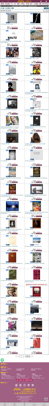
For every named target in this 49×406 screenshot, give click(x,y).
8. (35, 75)
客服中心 (14, 404)
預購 (7, 13)
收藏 (24, 404)
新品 (7, 3)
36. (33, 314)
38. (28, 331)
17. (4, 160)
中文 (12, 3)
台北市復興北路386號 (5, 375)
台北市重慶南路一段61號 (37, 375)
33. (3, 297)
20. (36, 178)
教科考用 (44, 3)
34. (33, 297)
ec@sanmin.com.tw (10, 378)
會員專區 (44, 404)
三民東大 (22, 3)
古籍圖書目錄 (4, 370)
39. (4, 348)
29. (12, 263)
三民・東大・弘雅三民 (6, 368)
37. (9, 331)
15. (5, 143)
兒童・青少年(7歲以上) (36, 368)
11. (9, 109)
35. (6, 314)
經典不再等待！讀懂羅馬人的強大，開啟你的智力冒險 (30, 6)
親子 (31, 3)
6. (32, 58)
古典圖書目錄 (19, 370)
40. (32, 348)
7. (7, 75)
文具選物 (36, 3)
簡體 (18, 3)
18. (30, 160)
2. (33, 24)
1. (7, 24)
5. (10, 58)
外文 (15, 3)
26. (29, 229)
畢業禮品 (33, 370)
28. (33, 246)
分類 (46, 8)
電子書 (27, 3)
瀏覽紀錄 (34, 404)
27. (9, 246)
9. (9, 92)
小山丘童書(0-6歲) (20, 368)
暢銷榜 (2, 3)
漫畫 (40, 3)
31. (7, 280)
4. (33, 41)
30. (35, 263)
